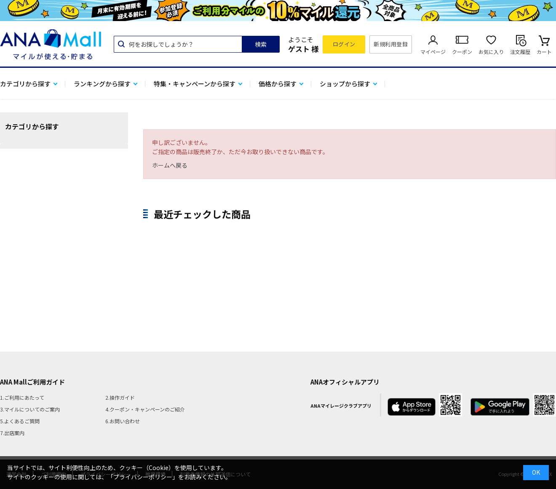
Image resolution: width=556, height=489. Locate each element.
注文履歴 (520, 51)
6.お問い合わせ (122, 421)
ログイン (344, 44)
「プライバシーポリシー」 (142, 477)
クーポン (462, 51)
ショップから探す (345, 83)
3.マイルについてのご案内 (30, 409)
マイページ (433, 51)
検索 (261, 44)
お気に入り (491, 51)
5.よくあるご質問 (20, 421)
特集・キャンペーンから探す (194, 83)
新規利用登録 (391, 44)
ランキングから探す (102, 83)
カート (544, 51)
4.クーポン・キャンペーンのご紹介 (145, 409)
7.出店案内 (12, 432)
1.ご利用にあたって (22, 397)
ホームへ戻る (169, 165)
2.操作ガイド (120, 397)
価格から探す (278, 83)
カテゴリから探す (25, 83)
